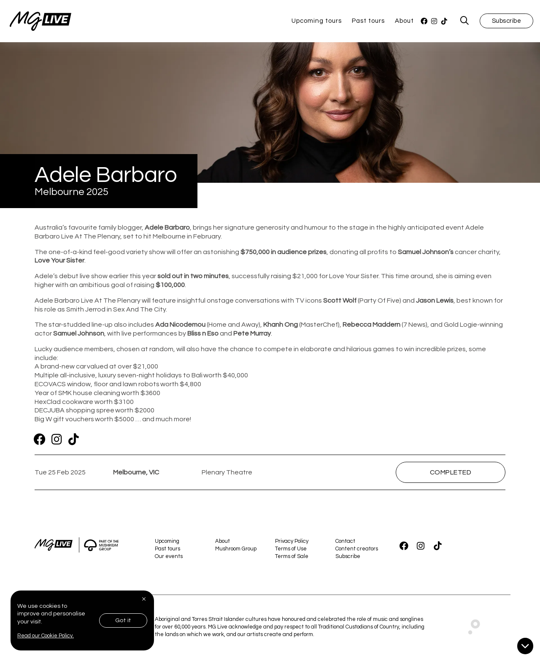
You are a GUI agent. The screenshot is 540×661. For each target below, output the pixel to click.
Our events (169, 558)
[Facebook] (424, 22)
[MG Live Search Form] (465, 22)
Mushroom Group (235, 550)
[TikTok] (444, 22)
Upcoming (167, 543)
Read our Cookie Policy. (45, 636)
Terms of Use (291, 550)
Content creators (356, 550)
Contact (345, 543)
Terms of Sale (291, 558)
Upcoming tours (317, 22)
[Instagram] (434, 22)
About (404, 22)
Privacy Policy (291, 543)
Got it (123, 620)
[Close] (144, 599)
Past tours (368, 22)
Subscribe (506, 22)
